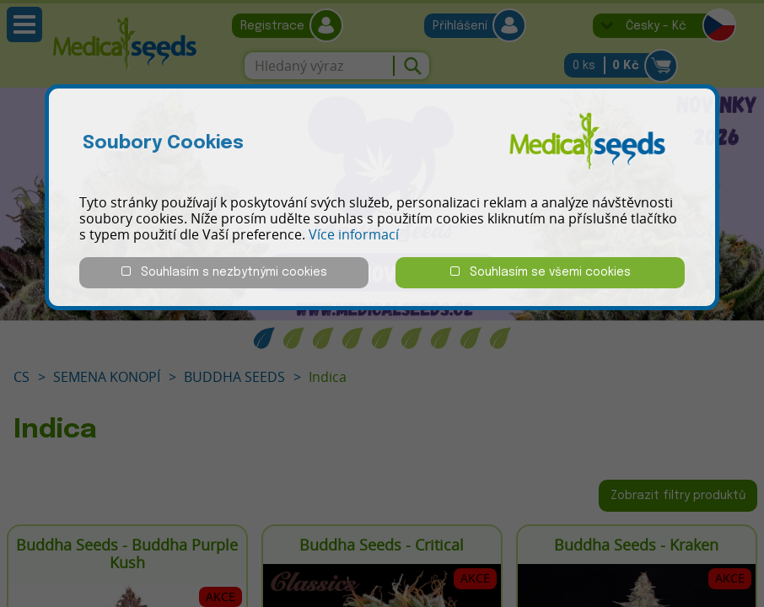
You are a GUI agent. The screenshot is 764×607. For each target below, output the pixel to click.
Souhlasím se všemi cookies (540, 272)
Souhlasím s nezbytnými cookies (224, 272)
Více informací (354, 234)
